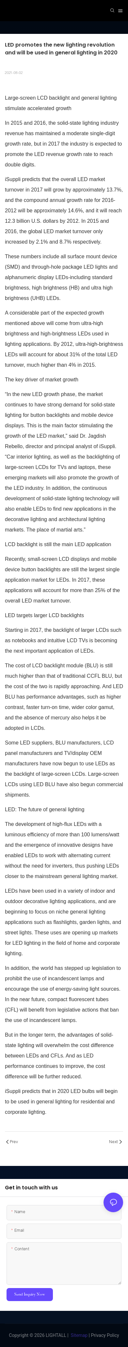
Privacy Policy (105, 1335)
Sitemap (79, 1335)
